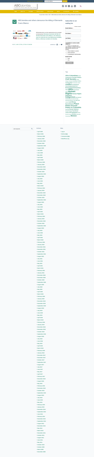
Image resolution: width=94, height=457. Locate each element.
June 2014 (40, 414)
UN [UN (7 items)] (78, 112)
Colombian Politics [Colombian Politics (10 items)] (77, 81)
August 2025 (40, 148)
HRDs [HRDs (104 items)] (70, 89)
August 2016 (40, 381)
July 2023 (39, 204)
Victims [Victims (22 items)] (74, 114)
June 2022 (40, 232)
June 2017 (40, 369)
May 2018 (39, 343)
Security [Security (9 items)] (67, 109)
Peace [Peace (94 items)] (76, 104)
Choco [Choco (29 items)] (79, 77)
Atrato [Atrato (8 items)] (79, 75)
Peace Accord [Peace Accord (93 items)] (71, 106)
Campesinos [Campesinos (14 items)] (68, 77)
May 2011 (39, 442)
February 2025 (41, 162)
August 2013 (40, 423)
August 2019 (40, 308)
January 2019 (40, 324)
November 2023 (41, 195)
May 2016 (39, 383)
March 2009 (40, 449)
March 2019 (40, 320)
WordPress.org (65, 138)
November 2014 (41, 409)
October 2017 (40, 360)
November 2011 (41, 433)
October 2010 (40, 444)
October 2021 (40, 251)
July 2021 (39, 258)
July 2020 (39, 287)
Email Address (69, 28)
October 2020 (40, 280)
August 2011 (40, 437)
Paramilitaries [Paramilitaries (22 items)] (69, 104)
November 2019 (41, 303)
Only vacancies (71, 52)
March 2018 (40, 348)
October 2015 (40, 390)
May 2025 (39, 155)
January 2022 (40, 244)
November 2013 (41, 418)
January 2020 (40, 298)
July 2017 (39, 367)
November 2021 (41, 249)
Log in (63, 131)
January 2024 (40, 190)
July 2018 (39, 338)
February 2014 (41, 416)
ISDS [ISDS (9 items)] (77, 100)
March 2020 (40, 294)
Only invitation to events (73, 51)
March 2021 (40, 268)
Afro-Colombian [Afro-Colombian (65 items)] (71, 76)
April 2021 (40, 265)
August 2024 (40, 176)
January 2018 (40, 352)
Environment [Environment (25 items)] (69, 88)
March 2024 (40, 185)
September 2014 (41, 411)
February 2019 (41, 322)
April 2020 (40, 291)
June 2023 (40, 207)
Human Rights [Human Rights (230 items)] (70, 92)
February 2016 (41, 385)
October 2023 (40, 197)
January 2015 (40, 407)
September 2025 (41, 145)
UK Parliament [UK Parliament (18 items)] (73, 112)
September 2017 (41, 362)
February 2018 (41, 350)
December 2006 (41, 451)
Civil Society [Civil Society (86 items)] (70, 79)
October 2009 (40, 447)
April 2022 (40, 237)
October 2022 (40, 223)
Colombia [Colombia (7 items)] (70, 81)
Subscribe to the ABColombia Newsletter (35, 1)
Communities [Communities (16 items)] (68, 82)
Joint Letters (19, 44)
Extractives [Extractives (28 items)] (77, 88)
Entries (64, 134)
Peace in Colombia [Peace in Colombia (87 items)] (73, 107)
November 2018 (41, 329)
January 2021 (40, 272)
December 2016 (41, 378)
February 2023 (41, 216)
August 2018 (40, 336)
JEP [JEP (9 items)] (79, 100)
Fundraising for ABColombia (74, 54)
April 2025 (40, 157)
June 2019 (40, 312)
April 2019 (40, 317)
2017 (15, 44)
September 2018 (41, 334)
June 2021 (40, 261)
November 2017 (41, 357)
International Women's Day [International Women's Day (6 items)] (70, 100)
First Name (68, 33)
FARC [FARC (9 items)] (66, 89)
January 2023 (40, 218)
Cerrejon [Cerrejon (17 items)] (74, 77)
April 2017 (40, 374)
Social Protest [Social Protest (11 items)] (68, 110)
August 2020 (40, 284)
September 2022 (41, 225)
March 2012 (40, 430)
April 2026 (40, 131)
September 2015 (41, 393)
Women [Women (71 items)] (74, 116)
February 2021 (41, 270)
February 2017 (41, 376)
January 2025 (40, 164)
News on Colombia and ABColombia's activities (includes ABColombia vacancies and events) (72, 47)
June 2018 (40, 341)
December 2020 (41, 275)
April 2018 (40, 345)
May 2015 (39, 402)
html (69, 58)
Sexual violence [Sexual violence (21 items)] (73, 109)
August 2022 (40, 228)
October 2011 (40, 435)
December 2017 (41, 355)
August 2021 (40, 256)
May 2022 (39, 235)
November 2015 (41, 388)
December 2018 (41, 327)
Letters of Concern (27, 44)
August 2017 (40, 364)
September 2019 (41, 305)
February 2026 (41, 136)
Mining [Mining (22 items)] (74, 102)
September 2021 (41, 254)
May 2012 (39, 428)
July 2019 (39, 310)
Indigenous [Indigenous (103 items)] (70, 97)
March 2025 (40, 159)
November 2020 (41, 277)
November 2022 (41, 221)
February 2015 (41, 404)
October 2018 (40, 331)
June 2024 (40, 181)
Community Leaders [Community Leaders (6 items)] (76, 82)
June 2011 (40, 440)
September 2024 (41, 174)
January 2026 (40, 138)
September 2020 (41, 282)
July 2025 (39, 150)
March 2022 (40, 239)
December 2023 (41, 192)
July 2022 (39, 230)
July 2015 (39, 397)
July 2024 (39, 178)
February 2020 (41, 296)
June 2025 (40, 152)
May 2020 (39, 289)
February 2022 (41, 242)
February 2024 (41, 188)
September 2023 (41, 199)
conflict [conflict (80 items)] (68, 84)
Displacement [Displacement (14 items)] (71, 86)
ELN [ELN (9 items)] (76, 86)
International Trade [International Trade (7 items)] (74, 98)
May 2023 (39, 209)
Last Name (68, 38)
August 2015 (40, 395)
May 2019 (39, 315)
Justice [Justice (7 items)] (66, 102)
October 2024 (40, 171)
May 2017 (39, 371)
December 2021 (41, 247)
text (68, 60)
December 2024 (41, 167)
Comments (65, 136)
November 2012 (41, 425)
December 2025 (41, 141)
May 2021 (39, 263)
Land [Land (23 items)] (70, 102)
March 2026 (40, 134)
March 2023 (40, 214)
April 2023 (40, 211)
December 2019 (41, 301)
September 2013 (41, 421)
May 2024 (39, 183)
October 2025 (40, 143)
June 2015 (40, 400)
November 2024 (41, 169)
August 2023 (40, 202)
